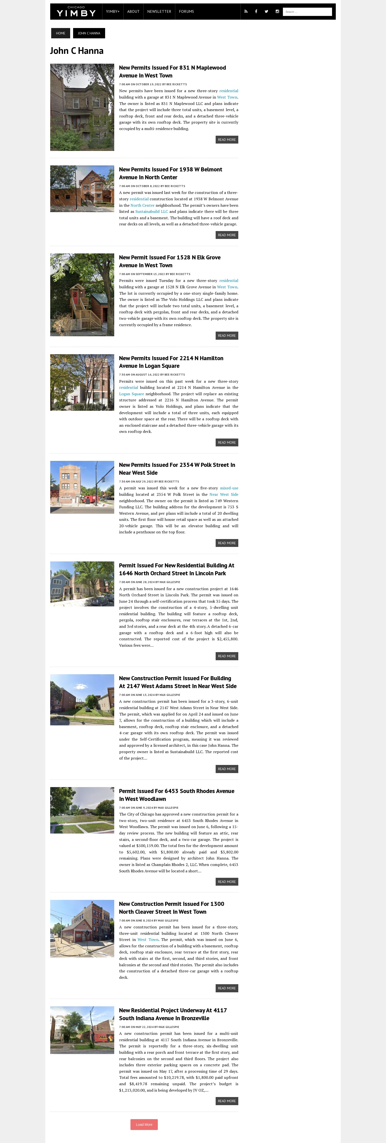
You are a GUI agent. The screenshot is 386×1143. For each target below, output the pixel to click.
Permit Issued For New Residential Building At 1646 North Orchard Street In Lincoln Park (174, 561)
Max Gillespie (167, 574)
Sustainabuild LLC (150, 211)
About (131, 11)
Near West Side (224, 486)
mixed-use (230, 480)
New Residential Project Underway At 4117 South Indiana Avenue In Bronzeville (171, 1000)
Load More (143, 1111)
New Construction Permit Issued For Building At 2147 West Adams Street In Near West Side (176, 674)
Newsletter (157, 11)
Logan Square (129, 392)
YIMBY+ (110, 11)
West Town (228, 97)
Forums (184, 11)
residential (229, 90)
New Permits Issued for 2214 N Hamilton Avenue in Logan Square (169, 361)
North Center (137, 204)
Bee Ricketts (174, 84)
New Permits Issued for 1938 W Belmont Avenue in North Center (168, 173)
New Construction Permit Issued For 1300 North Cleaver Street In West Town (177, 900)
